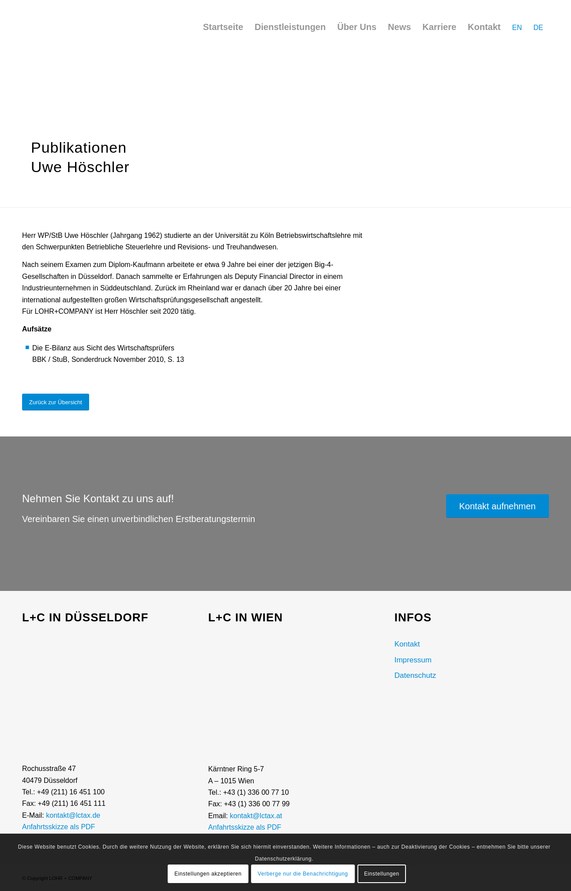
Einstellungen (381, 874)
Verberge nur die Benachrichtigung (303, 874)
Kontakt (407, 644)
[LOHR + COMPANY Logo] (46, 30)
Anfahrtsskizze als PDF (58, 827)
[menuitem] (223, 26)
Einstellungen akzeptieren (207, 874)
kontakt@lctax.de (73, 815)
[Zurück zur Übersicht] (55, 402)
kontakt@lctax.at (256, 816)
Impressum (413, 660)
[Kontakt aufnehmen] (497, 506)
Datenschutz (415, 675)
